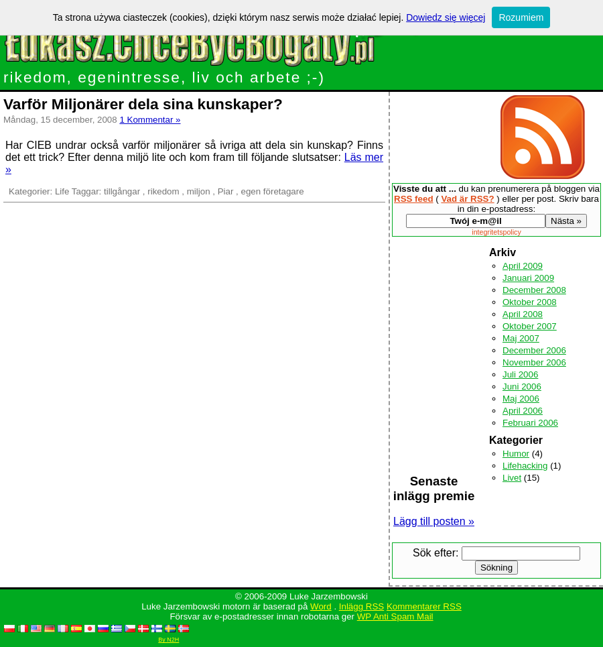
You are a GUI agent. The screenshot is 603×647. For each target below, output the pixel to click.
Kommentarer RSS (424, 606)
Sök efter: (435, 552)
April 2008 (523, 314)
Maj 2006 (521, 399)
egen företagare (272, 191)
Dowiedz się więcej (445, 17)
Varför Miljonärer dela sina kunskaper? (143, 104)
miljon (198, 191)
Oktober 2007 (530, 326)
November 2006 (534, 362)
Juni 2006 (522, 386)
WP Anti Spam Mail (395, 616)
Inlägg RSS (361, 606)
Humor (516, 454)
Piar (226, 191)
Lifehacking (525, 466)
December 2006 (534, 350)
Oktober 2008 (530, 302)
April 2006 (523, 411)
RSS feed (413, 199)
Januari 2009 (528, 278)
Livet (512, 478)
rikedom (163, 191)
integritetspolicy (496, 232)
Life (62, 191)
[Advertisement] (434, 320)
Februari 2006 (530, 423)
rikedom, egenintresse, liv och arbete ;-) (164, 77)
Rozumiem (520, 17)
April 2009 (523, 266)
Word (321, 606)
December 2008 (534, 290)
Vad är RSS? (467, 199)
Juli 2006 (520, 374)
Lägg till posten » (433, 521)
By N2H (168, 639)
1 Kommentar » (149, 120)
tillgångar (122, 191)
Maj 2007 (521, 338)
